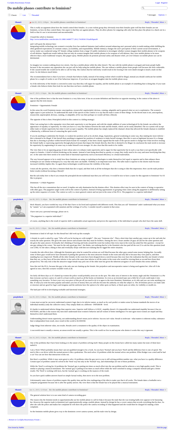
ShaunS (18, 22)
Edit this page (162, 427)
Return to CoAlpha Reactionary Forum (24, 420)
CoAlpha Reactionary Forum (18, 3)
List (24, 15)
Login (157, 3)
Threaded (35, 15)
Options (161, 15)
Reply (147, 22)
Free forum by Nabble (16, 427)
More (162, 22)
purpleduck (18, 199)
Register (164, 3)
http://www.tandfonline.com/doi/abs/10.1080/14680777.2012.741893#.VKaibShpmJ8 (64, 39)
